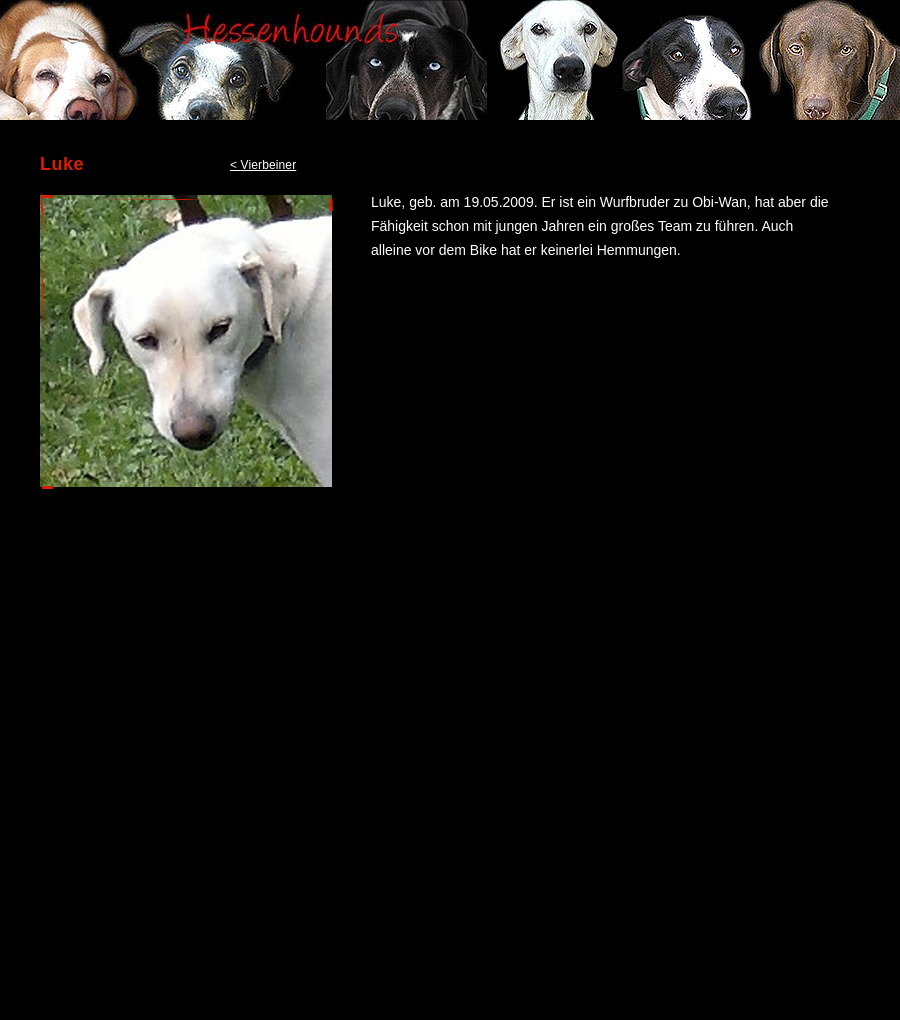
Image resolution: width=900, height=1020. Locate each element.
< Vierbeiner (263, 165)
